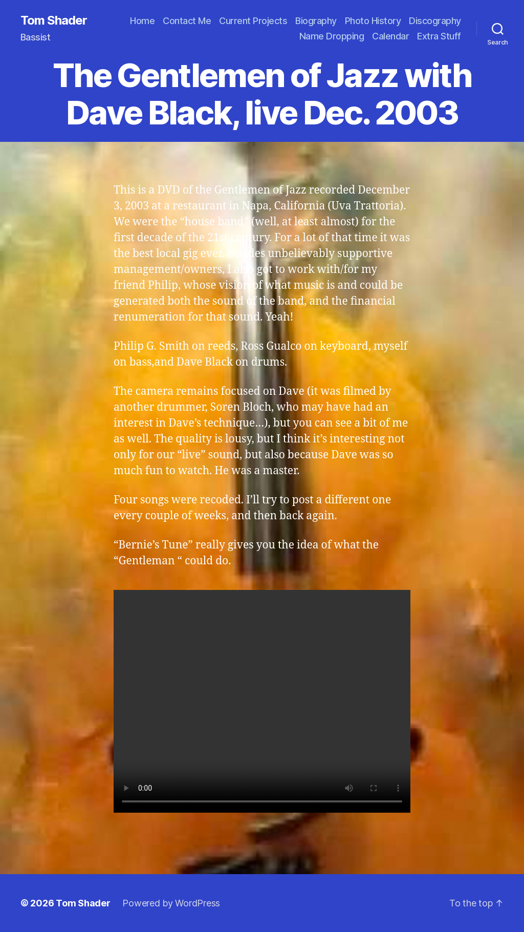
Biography (316, 20)
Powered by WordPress (171, 903)
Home (142, 20)
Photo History (373, 20)
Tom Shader (53, 20)
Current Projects (253, 20)
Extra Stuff (439, 36)
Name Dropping (331, 36)
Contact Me (187, 20)
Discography (435, 20)
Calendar (390, 36)
